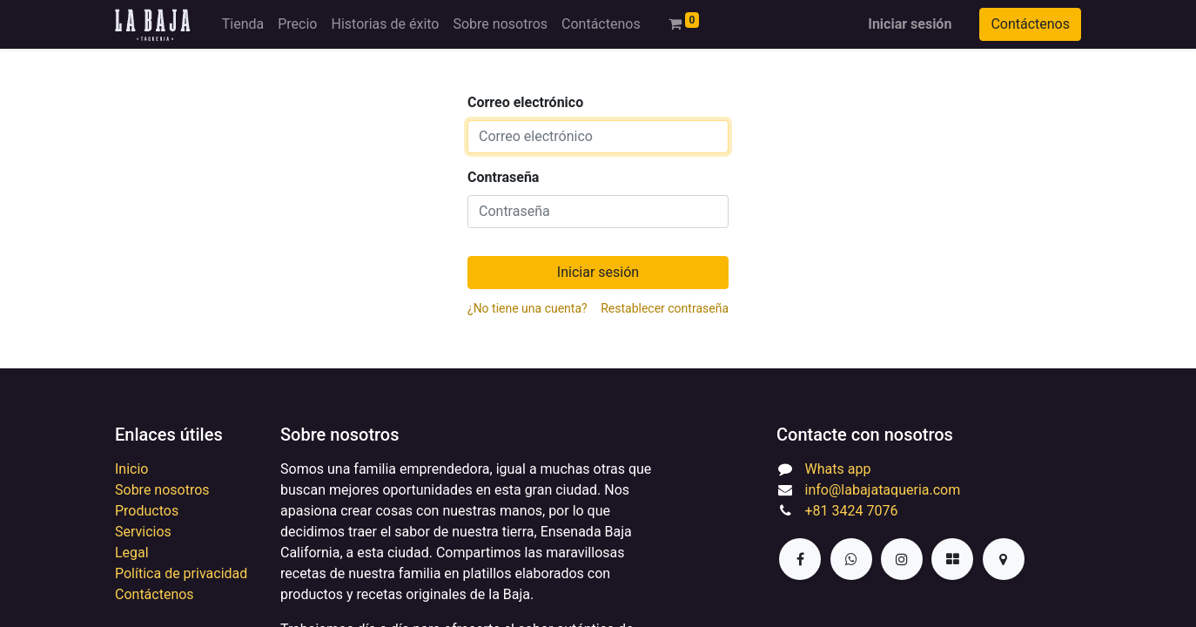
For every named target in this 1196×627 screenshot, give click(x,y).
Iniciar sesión (909, 24)
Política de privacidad (181, 573)
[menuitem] (243, 24)
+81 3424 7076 (851, 510)
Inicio (131, 469)
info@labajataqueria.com (883, 490)
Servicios (143, 531)
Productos (146, 510)
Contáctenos (1030, 24)
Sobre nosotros (162, 490)
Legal (132, 552)
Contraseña (503, 177)
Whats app (838, 469)
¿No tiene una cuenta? (527, 308)
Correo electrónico (525, 102)
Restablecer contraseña (665, 308)
